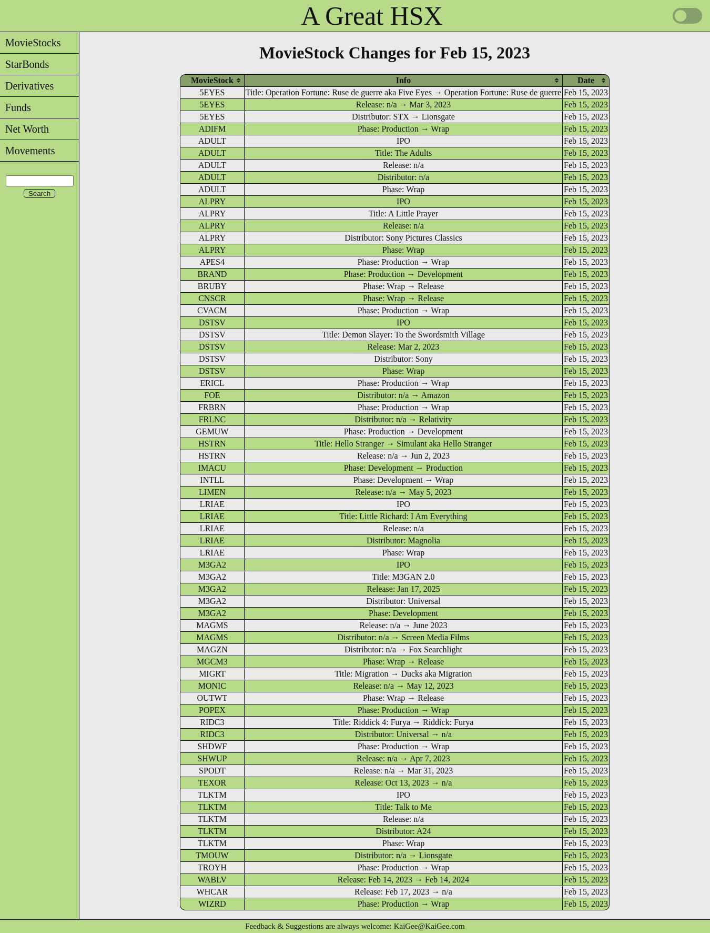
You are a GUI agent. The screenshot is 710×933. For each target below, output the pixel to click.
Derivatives (27, 86)
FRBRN (212, 407)
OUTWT (212, 697)
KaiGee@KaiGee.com (429, 926)
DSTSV (212, 322)
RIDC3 (212, 722)
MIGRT (212, 673)
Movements (27, 150)
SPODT (212, 770)
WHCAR (212, 891)
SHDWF (212, 746)
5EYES (212, 92)
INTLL (212, 479)
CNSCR (212, 298)
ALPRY (212, 201)
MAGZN (212, 649)
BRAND (212, 274)
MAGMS (212, 625)
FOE (212, 395)
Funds (15, 107)
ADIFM (212, 128)
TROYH (212, 867)
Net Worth (24, 129)
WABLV (212, 879)
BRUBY (212, 286)
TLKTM (212, 794)
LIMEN (212, 492)
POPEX (212, 710)
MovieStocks (30, 42)
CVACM (212, 310)
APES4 (212, 261)
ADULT (212, 140)
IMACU (212, 467)
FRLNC (212, 419)
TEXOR (212, 782)
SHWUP (212, 758)
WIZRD (212, 903)
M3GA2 (212, 564)
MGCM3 (212, 661)
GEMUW (212, 431)
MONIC (212, 685)
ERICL (212, 383)
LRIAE (212, 504)
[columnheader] (212, 80)
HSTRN (212, 443)
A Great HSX (371, 16)
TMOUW (212, 855)
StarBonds (24, 64)
